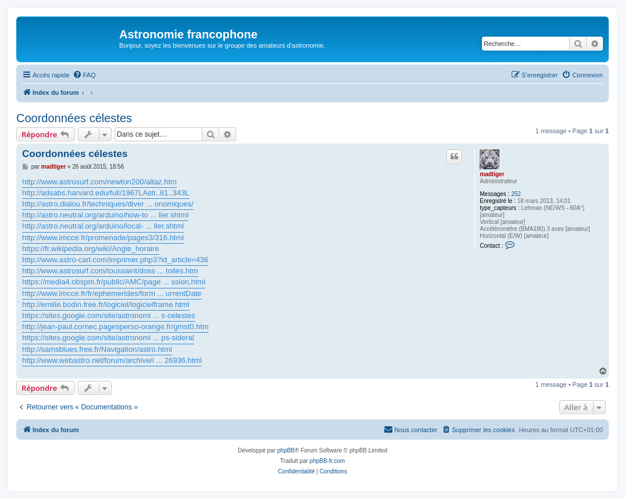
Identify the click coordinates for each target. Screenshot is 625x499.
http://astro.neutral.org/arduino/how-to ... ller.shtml (105, 215)
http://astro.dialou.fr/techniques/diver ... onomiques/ (108, 203)
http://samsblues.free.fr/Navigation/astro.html (97, 349)
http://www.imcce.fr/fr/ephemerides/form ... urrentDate (112, 293)
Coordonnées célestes (74, 118)
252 (516, 194)
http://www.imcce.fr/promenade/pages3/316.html (103, 237)
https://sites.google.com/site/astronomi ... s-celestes (108, 315)
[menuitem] (84, 75)
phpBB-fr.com (327, 461)
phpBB (286, 450)
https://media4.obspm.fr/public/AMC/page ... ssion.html (113, 281)
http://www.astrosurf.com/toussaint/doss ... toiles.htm (110, 270)
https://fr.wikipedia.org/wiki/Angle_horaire (90, 248)
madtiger (492, 174)
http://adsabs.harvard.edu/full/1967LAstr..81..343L (106, 192)
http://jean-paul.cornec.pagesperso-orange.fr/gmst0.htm (115, 326)
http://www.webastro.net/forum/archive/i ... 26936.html (112, 360)
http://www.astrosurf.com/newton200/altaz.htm (99, 181)
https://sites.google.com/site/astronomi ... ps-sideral (108, 337)
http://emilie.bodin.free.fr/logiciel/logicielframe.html (106, 304)
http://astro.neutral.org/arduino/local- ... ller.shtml (103, 226)
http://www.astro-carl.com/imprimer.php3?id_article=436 (115, 259)
